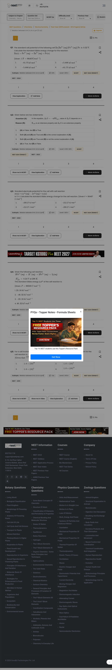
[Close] (80, 312)
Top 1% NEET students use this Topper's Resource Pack (56, 349)
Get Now (56, 357)
